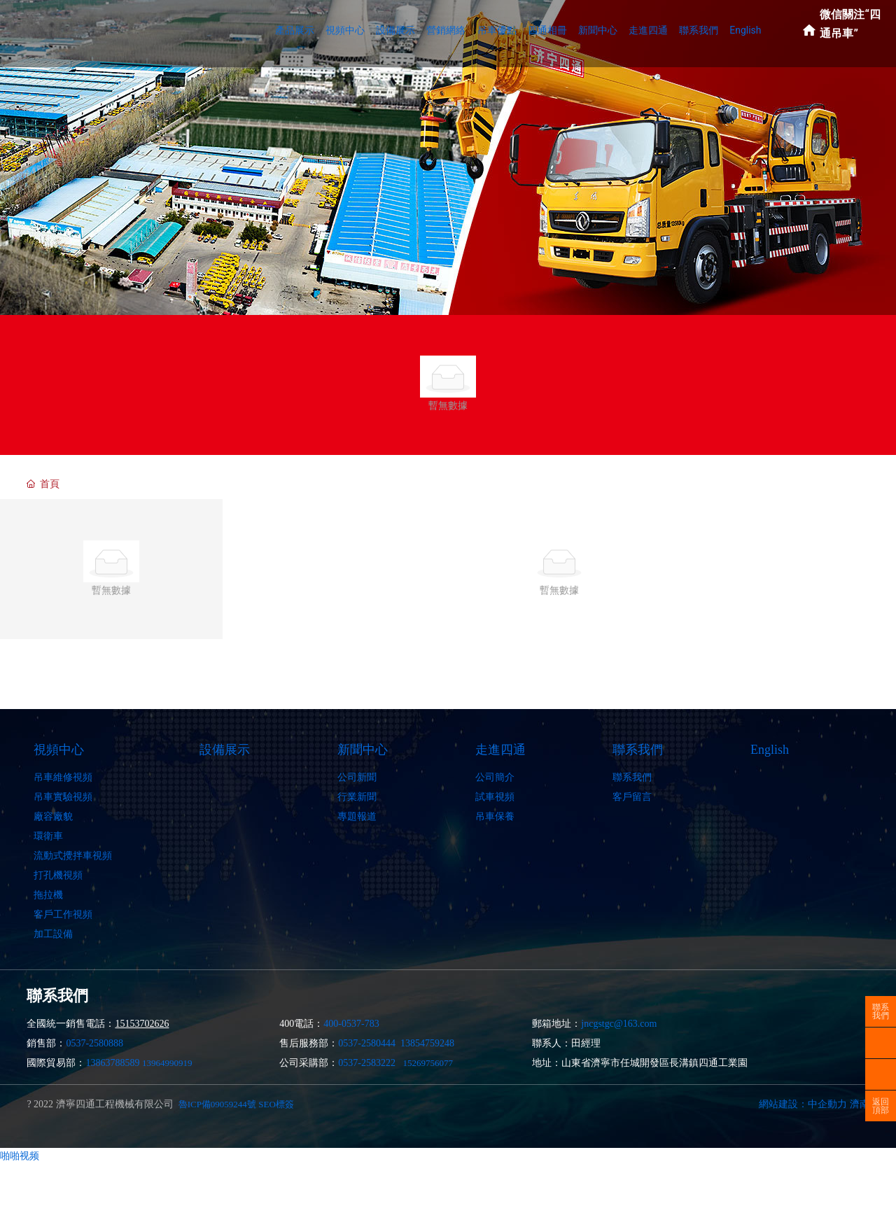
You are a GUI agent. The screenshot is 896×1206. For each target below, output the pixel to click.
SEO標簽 (276, 1104)
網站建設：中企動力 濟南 (814, 1104)
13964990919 (167, 1063)
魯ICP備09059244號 (217, 1104)
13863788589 (112, 1063)
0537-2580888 (94, 1043)
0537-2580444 (367, 1043)
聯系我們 (880, 1011)
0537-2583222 (367, 1063)
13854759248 (427, 1043)
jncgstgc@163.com (619, 1023)
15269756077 (428, 1063)
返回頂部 (880, 1106)
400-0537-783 (351, 1023)
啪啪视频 (19, 1155)
